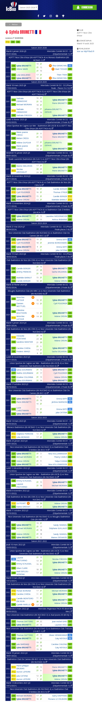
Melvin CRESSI (22, 138)
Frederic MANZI (23, 351)
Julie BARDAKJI (22, 644)
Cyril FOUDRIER (23, 192)
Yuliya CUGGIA (61, 461)
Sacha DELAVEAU (59, 272)
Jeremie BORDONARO (57, 243)
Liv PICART (21, 503)
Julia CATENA (61, 250)
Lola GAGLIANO (23, 75)
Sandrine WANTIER (24, 342)
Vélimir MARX (22, 69)
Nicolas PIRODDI (59, 559)
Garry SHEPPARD (59, 695)
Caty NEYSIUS (61, 638)
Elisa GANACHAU (59, 65)
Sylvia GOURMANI (24, 369)
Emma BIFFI (61, 239)
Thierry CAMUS (60, 457)
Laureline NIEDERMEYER (56, 216)
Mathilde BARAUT (59, 199)
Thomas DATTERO (24, 621)
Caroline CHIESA (23, 348)
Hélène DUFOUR (23, 142)
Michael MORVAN (24, 104)
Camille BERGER (60, 189)
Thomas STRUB (60, 192)
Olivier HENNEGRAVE (58, 635)
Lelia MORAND (22, 437)
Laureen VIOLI (61, 625)
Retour (14, 24)
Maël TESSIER (61, 69)
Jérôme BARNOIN (59, 402)
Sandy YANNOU (60, 525)
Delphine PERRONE (24, 434)
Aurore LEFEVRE (23, 671)
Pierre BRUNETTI (59, 103)
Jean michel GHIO (59, 621)
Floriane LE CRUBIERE (57, 699)
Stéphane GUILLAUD (58, 528)
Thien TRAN (62, 74)
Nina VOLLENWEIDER (57, 453)
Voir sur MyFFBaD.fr (85, 51)
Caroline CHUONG (59, 644)
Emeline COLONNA (24, 377)
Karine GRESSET (23, 506)
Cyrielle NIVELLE (23, 604)
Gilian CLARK (21, 568)
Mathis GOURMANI (24, 373)
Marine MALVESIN (24, 166)
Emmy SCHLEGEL (24, 481)
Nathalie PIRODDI (24, 115)
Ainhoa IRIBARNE (59, 219)
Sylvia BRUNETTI (23, 65)
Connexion (85, 7)
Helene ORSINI (22, 199)
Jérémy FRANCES (23, 272)
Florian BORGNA (23, 590)
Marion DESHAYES (59, 537)
